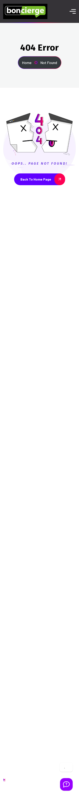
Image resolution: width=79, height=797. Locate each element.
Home (30, 62)
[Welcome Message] (66, 784)
